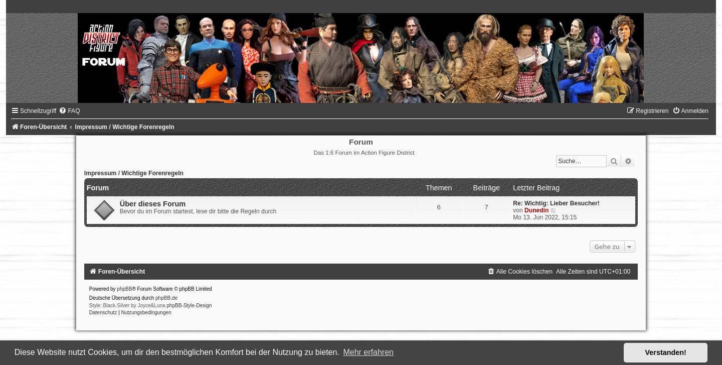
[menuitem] (69, 110)
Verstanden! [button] (665, 352)
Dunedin (536, 210)
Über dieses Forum (153, 204)
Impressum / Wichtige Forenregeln (134, 173)
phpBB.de (166, 298)
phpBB (124, 289)
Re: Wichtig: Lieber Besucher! (556, 203)
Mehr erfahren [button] (368, 352)
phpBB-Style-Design (189, 305)
